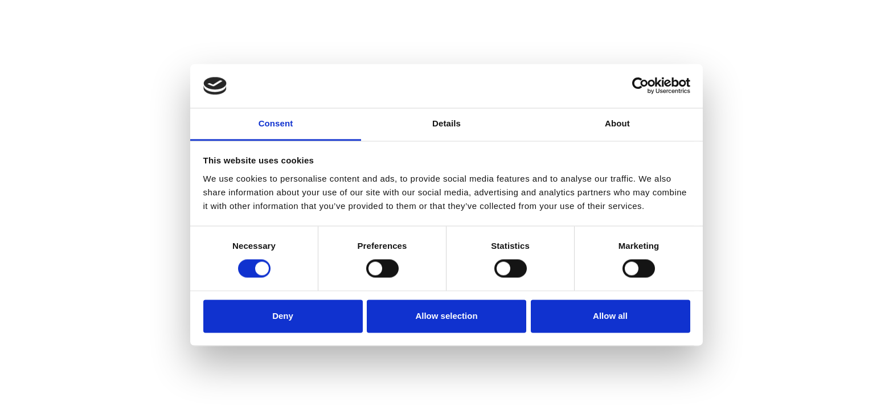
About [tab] (617, 123)
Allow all (610, 316)
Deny (282, 316)
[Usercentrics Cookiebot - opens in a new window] (640, 86)
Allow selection (446, 316)
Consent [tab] (276, 123)
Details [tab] (446, 123)
